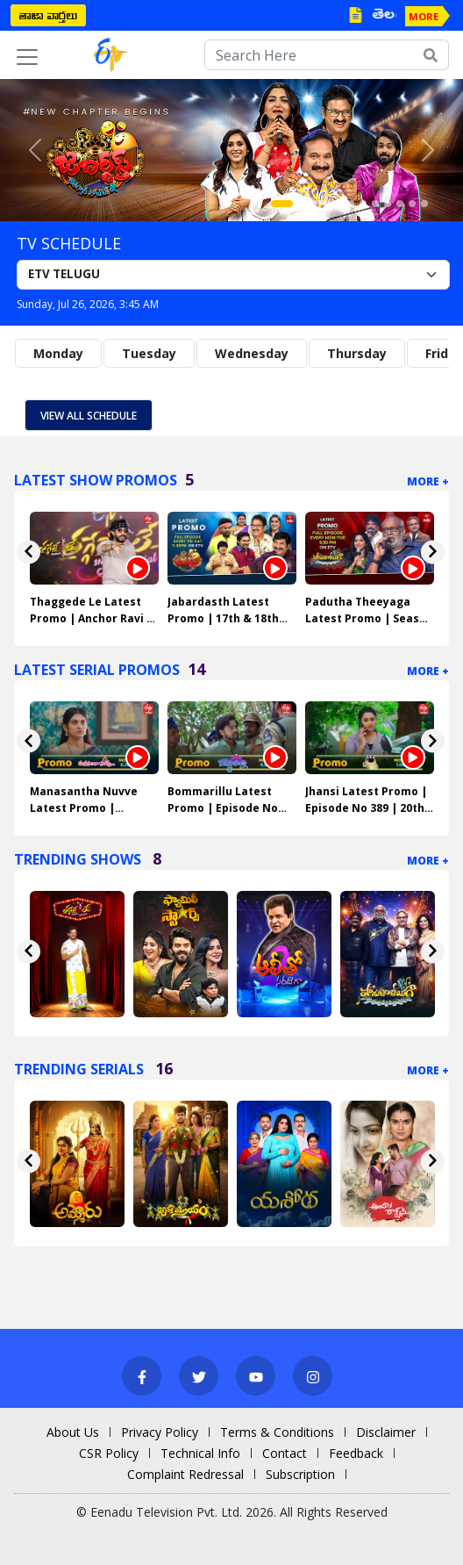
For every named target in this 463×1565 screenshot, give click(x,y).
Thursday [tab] (357, 353)
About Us (72, 1432)
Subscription (300, 1474)
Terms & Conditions (277, 1432)
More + (428, 481)
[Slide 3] (313, 203)
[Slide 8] (375, 203)
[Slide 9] (387, 203)
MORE (423, 16)
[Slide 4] (326, 203)
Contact (284, 1453)
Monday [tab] (58, 353)
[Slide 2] (301, 203)
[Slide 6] (350, 203)
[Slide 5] (338, 203)
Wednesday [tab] (251, 353)
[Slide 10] (399, 203)
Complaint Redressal (185, 1474)
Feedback (356, 1453)
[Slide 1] (282, 203)
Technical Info (200, 1453)
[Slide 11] (412, 203)
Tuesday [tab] (149, 353)
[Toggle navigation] (27, 57)
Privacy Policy (159, 1432)
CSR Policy (109, 1453)
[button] (34, 150)
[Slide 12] (424, 203)
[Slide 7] (363, 203)
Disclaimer (386, 1432)
